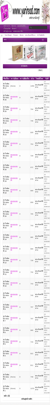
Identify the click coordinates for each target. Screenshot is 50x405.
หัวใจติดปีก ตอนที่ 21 (6, 156)
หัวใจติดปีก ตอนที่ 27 (6, 86)
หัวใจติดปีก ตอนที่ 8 (6, 307)
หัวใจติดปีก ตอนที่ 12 (6, 260)
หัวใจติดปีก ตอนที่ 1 (6, 388)
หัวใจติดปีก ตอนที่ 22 (6, 144)
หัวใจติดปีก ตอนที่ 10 (6, 284)
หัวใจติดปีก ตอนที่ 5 (6, 342)
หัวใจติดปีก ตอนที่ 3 (6, 365)
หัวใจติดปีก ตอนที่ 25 (6, 109)
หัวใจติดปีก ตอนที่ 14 (6, 237)
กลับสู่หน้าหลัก (26, 399)
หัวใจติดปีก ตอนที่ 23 (6, 132)
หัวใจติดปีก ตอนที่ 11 (6, 272)
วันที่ (46, 78)
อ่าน (32, 78)
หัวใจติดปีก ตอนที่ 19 (6, 179)
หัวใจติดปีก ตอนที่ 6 (6, 330)
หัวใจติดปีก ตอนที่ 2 (6, 377)
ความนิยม (14, 78)
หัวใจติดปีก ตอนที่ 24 (6, 121)
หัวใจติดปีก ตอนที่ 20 (6, 167)
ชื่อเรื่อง (6, 78)
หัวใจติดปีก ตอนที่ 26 (6, 98)
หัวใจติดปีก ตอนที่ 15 (6, 226)
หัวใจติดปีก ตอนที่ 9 (6, 295)
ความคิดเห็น (24, 78)
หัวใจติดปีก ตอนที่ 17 (6, 202)
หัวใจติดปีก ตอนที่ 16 (6, 214)
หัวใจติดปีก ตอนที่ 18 (6, 191)
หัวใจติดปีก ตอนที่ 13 (6, 249)
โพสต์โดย (39, 78)
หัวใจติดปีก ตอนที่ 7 (6, 319)
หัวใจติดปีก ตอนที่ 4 (6, 354)
